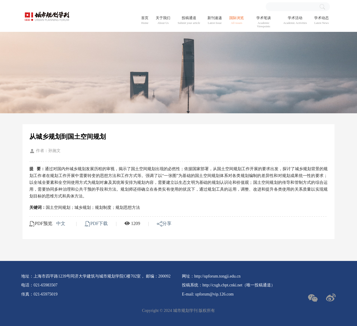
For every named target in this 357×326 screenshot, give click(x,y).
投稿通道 (189, 20)
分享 (164, 223)
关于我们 (163, 20)
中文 (61, 223)
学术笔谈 (263, 22)
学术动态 (321, 20)
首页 (144, 20)
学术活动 (295, 20)
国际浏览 (236, 20)
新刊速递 (214, 20)
